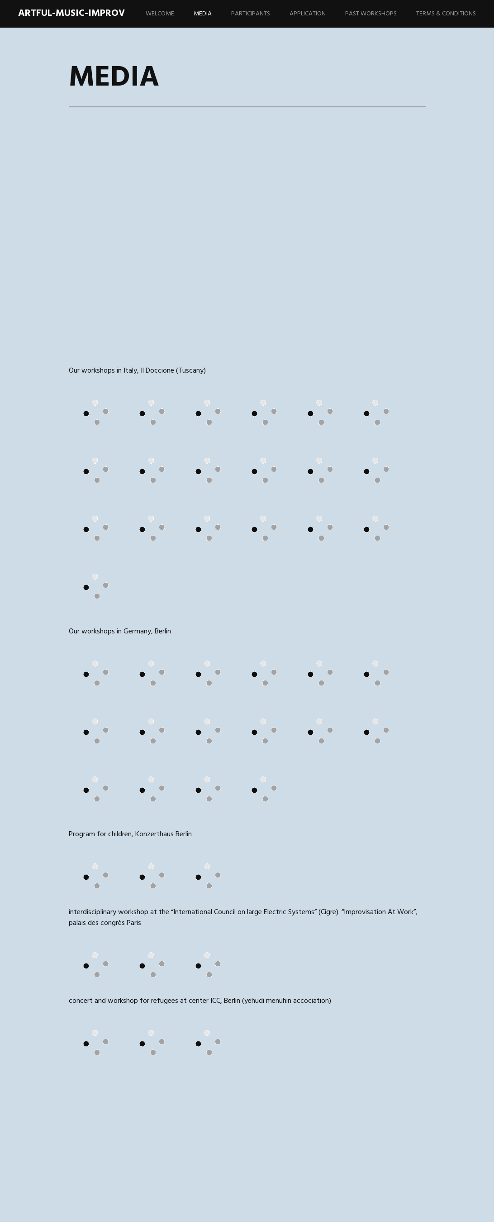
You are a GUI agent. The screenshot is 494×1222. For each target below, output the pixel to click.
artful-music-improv (71, 13)
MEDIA (203, 14)
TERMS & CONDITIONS (446, 14)
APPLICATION (308, 14)
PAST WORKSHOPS (371, 14)
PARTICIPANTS (250, 14)
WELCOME (160, 14)
